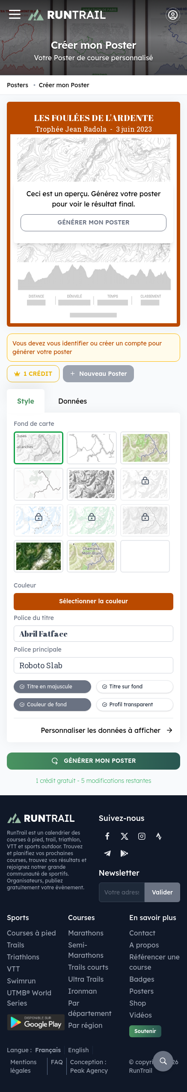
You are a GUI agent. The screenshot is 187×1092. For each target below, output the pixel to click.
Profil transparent (127, 704)
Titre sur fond (122, 686)
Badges (141, 979)
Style (25, 401)
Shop (137, 1003)
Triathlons (23, 957)
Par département (90, 1008)
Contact (142, 933)
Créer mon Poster (61, 85)
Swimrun (21, 981)
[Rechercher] (163, 1061)
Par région (85, 1025)
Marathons (86, 933)
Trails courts (88, 967)
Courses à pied (31, 933)
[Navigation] (14, 15)
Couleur (25, 585)
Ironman (82, 991)
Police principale (38, 649)
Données (72, 401)
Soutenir (145, 1031)
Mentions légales (23, 1066)
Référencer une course (154, 962)
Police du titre (34, 618)
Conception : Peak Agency (89, 1066)
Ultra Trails (86, 979)
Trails (15, 945)
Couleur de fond (43, 704)
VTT (13, 969)
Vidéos (140, 1015)
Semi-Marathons (86, 950)
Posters (17, 85)
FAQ (57, 1062)
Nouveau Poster (98, 374)
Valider (162, 892)
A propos (144, 945)
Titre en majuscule (45, 686)
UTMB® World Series (29, 998)
